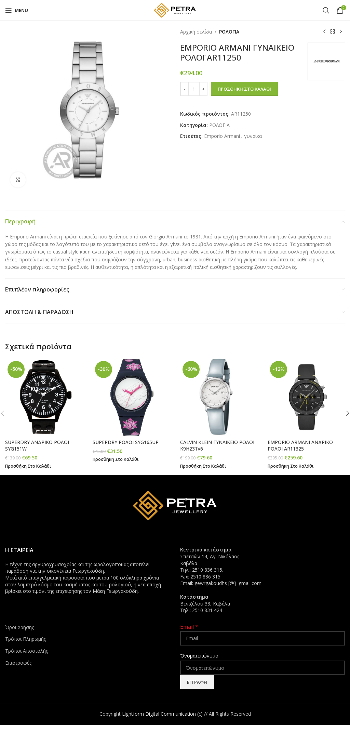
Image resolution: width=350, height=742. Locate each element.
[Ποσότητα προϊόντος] (194, 89)
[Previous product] (324, 32)
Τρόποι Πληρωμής (25, 639)
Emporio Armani (222, 136)
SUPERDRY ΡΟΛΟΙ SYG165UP (126, 442)
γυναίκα (253, 136)
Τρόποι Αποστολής (26, 651)
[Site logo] (175, 9)
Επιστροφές (18, 663)
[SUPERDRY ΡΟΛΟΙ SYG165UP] (131, 397)
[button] (28, 466)
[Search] (326, 10)
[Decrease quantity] (184, 89)
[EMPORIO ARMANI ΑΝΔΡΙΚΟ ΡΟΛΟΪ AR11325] (306, 397)
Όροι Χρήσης (19, 627)
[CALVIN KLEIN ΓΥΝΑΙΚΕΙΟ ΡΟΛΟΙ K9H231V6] (218, 397)
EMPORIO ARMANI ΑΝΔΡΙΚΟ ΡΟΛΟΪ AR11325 (300, 445)
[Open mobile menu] (16, 10)
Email (189, 626)
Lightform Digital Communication (159, 714)
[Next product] (341, 32)
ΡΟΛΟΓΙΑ (229, 31)
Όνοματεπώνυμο (199, 655)
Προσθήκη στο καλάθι (244, 89)
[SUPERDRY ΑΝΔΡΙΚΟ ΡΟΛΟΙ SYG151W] (43, 397)
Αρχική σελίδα (196, 31)
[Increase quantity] (203, 89)
